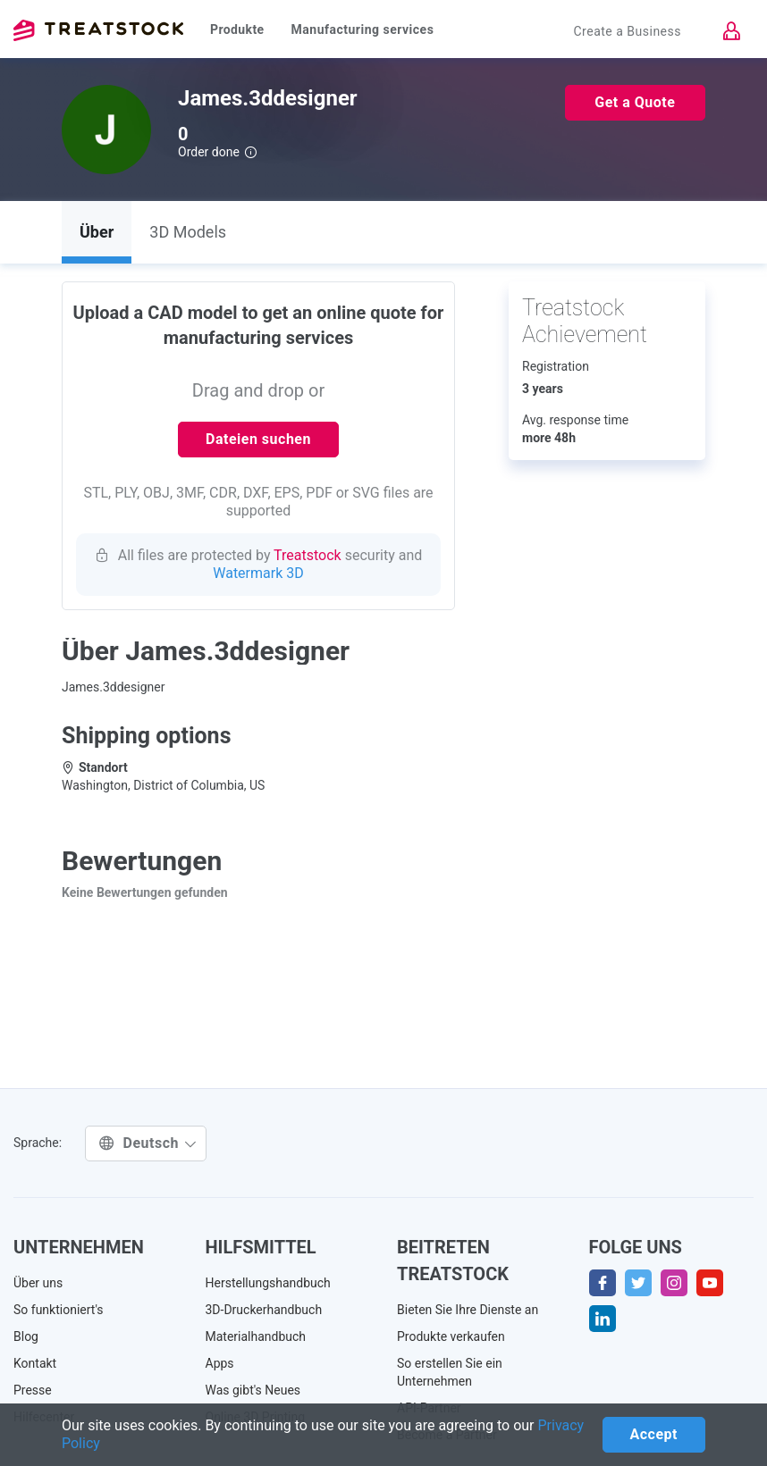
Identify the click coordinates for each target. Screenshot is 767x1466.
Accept (654, 1434)
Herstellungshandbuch (268, 1283)
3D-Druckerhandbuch (264, 1310)
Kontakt (34, 1363)
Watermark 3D (258, 573)
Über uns (38, 1283)
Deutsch (148, 1143)
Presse (32, 1390)
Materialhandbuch (256, 1336)
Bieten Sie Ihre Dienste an (467, 1310)
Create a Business (627, 31)
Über (97, 231)
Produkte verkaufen (451, 1336)
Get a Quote (634, 102)
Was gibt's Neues (253, 1390)
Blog (25, 1336)
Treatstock (98, 30)
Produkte (237, 29)
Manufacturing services (362, 29)
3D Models (187, 231)
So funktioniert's (58, 1310)
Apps (220, 1363)
